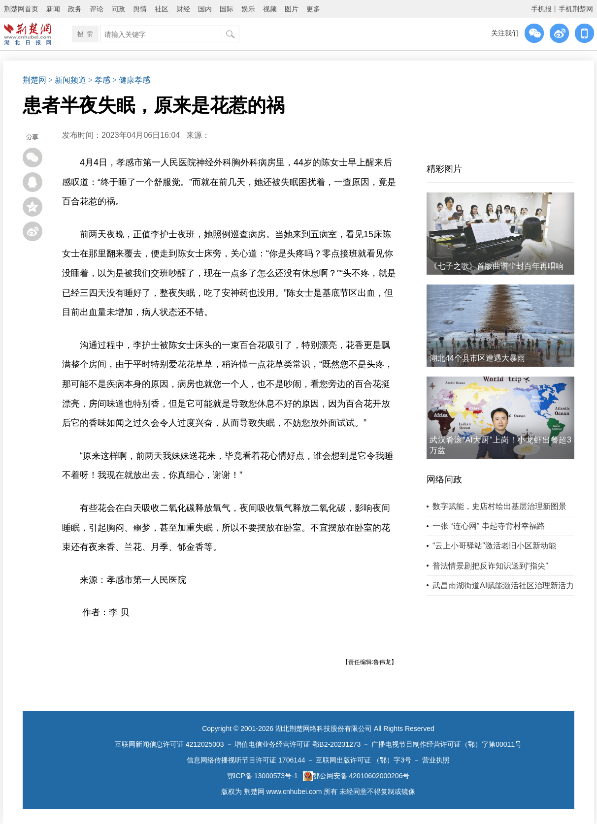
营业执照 (436, 760)
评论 (96, 9)
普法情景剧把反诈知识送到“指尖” (490, 566)
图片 (291, 9)
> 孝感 (99, 80)
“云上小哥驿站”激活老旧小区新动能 (494, 545)
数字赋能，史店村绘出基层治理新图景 (499, 506)
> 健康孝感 (131, 80)
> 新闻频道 (67, 80)
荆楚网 (34, 80)
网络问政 (444, 479)
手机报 (541, 9)
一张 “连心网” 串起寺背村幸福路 (488, 526)
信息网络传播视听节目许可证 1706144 (246, 760)
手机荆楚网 (576, 9)
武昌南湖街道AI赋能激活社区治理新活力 (503, 585)
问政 (118, 9)
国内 (205, 9)
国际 (226, 9)
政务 (75, 9)
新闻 (53, 9)
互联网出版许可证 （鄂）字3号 (363, 760)
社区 (161, 9)
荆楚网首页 (21, 9)
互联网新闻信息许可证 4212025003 (169, 744)
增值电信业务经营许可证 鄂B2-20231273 (297, 744)
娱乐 (248, 9)
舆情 (140, 9)
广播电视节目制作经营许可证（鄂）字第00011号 (446, 744)
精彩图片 (444, 169)
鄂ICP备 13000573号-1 (262, 776)
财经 (183, 9)
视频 (270, 9)
